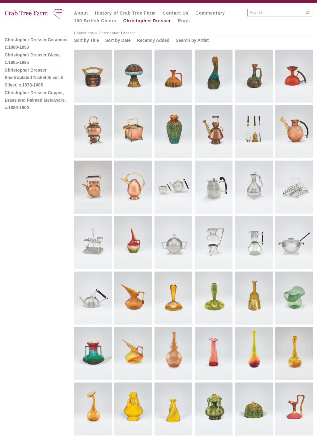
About (81, 13)
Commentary (210, 13)
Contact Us (176, 13)
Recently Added (153, 40)
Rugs (184, 20)
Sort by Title (86, 40)
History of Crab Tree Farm (125, 13)
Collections (84, 33)
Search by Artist (192, 40)
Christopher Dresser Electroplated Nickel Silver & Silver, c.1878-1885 (34, 77)
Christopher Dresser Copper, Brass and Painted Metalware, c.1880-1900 (35, 100)
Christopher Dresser (147, 20)
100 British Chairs (95, 20)
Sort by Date (118, 40)
